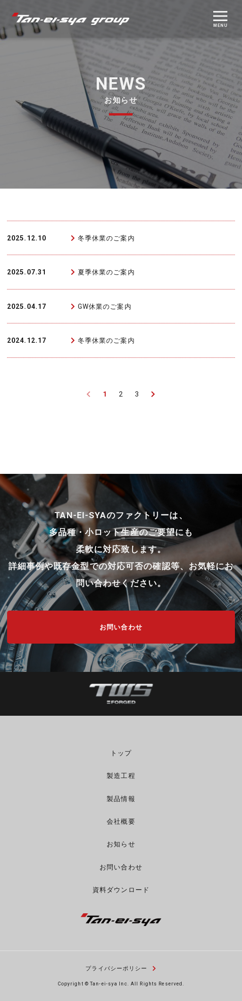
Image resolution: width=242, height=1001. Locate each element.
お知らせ (121, 844)
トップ (121, 753)
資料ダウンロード (121, 889)
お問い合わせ (121, 627)
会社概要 (121, 821)
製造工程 (121, 775)
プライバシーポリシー (120, 968)
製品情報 (121, 798)
